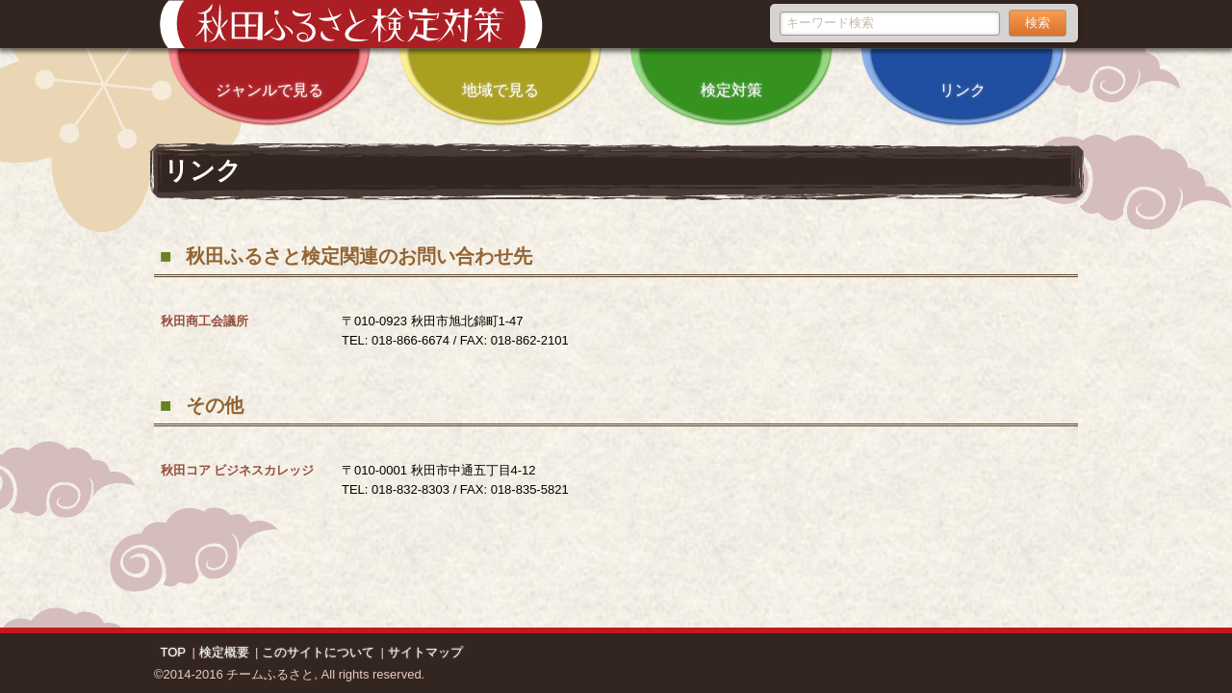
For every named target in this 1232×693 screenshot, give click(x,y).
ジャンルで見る (269, 73)
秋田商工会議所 (204, 321)
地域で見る (500, 73)
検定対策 (731, 73)
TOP (174, 652)
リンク (962, 73)
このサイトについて (318, 652)
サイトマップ (425, 652)
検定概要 (224, 652)
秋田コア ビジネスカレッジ (238, 470)
